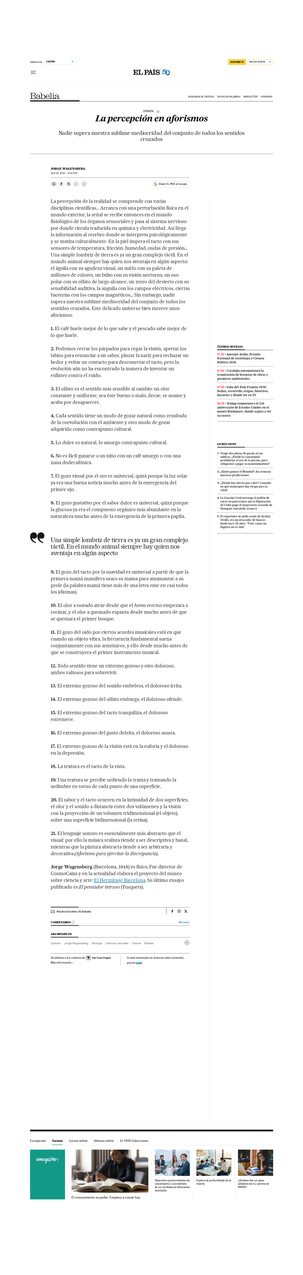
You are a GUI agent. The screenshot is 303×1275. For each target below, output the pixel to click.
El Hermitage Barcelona (119, 880)
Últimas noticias (230, 346)
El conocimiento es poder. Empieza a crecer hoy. (106, 1197)
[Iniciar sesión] (260, 62)
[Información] (158, 111)
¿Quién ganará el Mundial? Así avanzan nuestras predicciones (245, 473)
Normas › (184, 922)
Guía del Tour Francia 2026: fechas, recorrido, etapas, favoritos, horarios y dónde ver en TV (243, 391)
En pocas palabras (228, 96)
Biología (97, 943)
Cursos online (78, 1140)
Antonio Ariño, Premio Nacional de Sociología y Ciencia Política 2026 (240, 358)
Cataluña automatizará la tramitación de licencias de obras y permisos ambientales (242, 375)
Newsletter (250, 96)
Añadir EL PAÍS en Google (173, 184)
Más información (62, 962)
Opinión (56, 943)
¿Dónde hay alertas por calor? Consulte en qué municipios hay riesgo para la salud (245, 486)
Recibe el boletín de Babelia (74, 911)
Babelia (45, 96)
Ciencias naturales (116, 943)
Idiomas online (104, 1140)
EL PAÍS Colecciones (134, 1140)
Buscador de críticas (201, 96)
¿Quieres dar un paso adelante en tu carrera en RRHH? (253, 1184)
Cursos (57, 1140)
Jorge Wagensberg (68, 169)
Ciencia (136, 943)
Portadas (266, 96)
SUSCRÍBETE (237, 61)
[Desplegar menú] (33, 72)
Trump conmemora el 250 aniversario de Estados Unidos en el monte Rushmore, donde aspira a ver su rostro (244, 409)
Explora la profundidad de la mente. (213, 1182)
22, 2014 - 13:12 (64, 173)
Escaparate (38, 1140)
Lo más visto (226, 444)
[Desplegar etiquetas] (187, 942)
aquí (139, 962)
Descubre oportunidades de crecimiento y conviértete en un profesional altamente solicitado (172, 1185)
